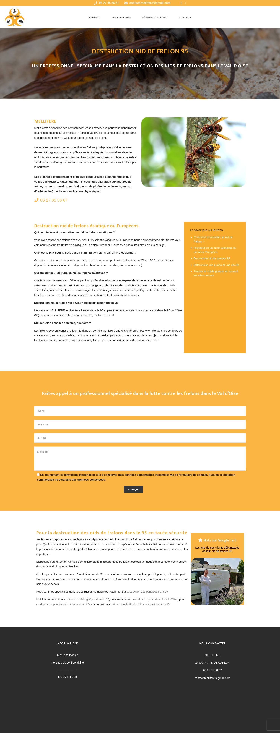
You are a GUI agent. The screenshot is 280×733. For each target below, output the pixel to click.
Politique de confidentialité (67, 662)
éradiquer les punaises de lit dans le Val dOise (64, 604)
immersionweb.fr (67, 670)
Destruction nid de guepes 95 (212, 258)
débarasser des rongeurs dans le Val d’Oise (151, 599)
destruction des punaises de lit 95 (147, 591)
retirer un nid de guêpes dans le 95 (87, 599)
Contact (185, 17)
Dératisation (121, 17)
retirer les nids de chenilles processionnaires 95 (140, 604)
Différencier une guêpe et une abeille (216, 264)
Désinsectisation (155, 17)
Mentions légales (67, 654)
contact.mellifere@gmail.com (149, 2)
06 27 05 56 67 (51, 200)
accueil (94, 17)
